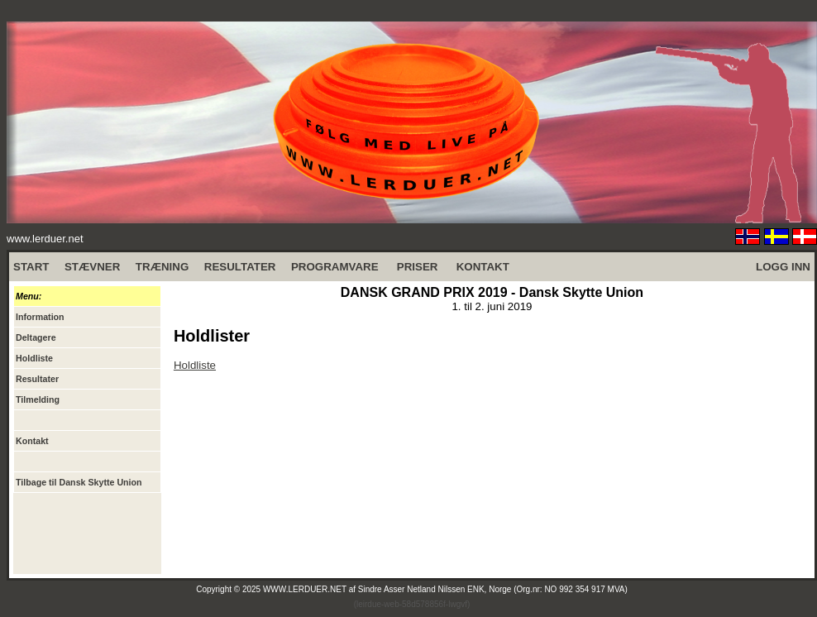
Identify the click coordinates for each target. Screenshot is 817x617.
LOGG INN (783, 267)
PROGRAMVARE (335, 267)
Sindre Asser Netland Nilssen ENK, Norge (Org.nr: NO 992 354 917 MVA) (493, 589)
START (31, 267)
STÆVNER (92, 267)
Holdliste (195, 365)
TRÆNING (162, 267)
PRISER (417, 267)
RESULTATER (240, 267)
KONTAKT (482, 267)
